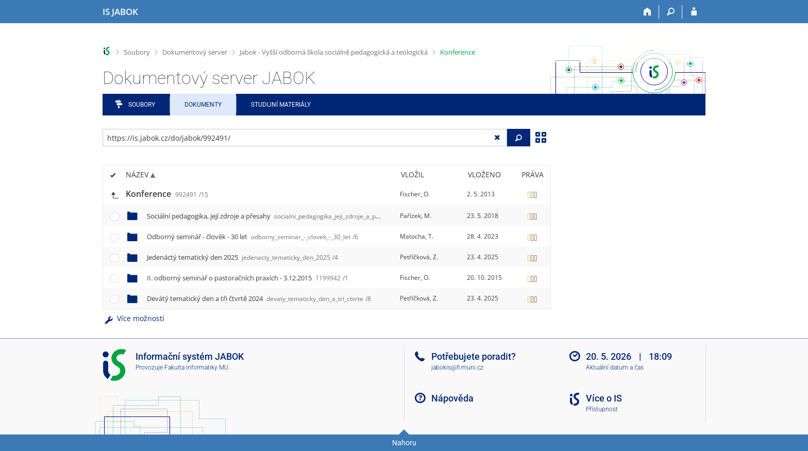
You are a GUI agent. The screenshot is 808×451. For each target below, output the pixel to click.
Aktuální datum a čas (615, 367)
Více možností (133, 318)
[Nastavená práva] (532, 194)
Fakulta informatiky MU (196, 367)
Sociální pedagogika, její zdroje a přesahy (275, 216)
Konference (457, 52)
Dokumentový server (194, 52)
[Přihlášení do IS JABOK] (693, 12)
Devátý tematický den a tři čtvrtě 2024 (259, 298)
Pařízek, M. (415, 215)
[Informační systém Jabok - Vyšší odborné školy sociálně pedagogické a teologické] (120, 12)
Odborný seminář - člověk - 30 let (252, 236)
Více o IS (604, 398)
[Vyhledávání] (670, 12)
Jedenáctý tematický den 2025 (242, 257)
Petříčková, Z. (419, 257)
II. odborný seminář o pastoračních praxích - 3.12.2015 (247, 277)
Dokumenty (203, 104)
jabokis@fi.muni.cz (457, 367)
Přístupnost (602, 409)
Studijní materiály (281, 104)
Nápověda (452, 398)
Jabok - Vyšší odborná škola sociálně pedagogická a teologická (334, 52)
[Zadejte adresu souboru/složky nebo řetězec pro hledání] (305, 137)
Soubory (137, 52)
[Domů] (647, 12)
